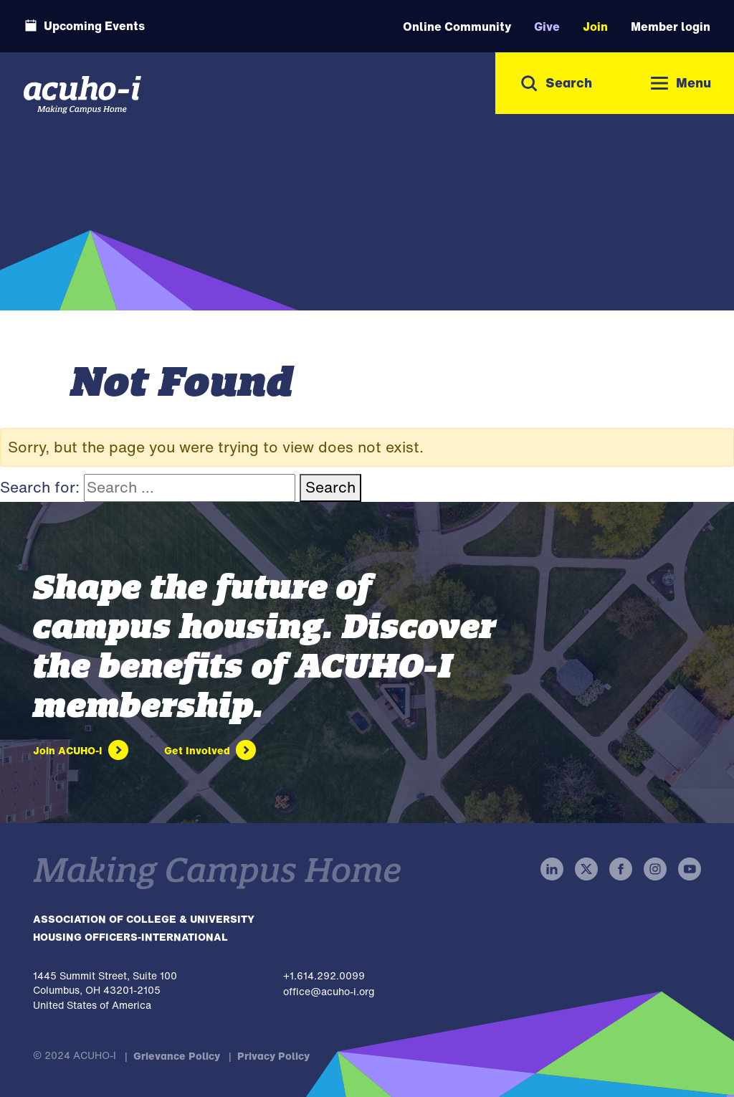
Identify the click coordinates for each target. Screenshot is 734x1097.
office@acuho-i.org (328, 991)
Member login (670, 26)
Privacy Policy (273, 1055)
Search (330, 487)
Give (547, 26)
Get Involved (197, 750)
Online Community (457, 26)
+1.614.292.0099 (324, 975)
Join (595, 26)
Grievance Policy (176, 1055)
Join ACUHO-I (68, 750)
